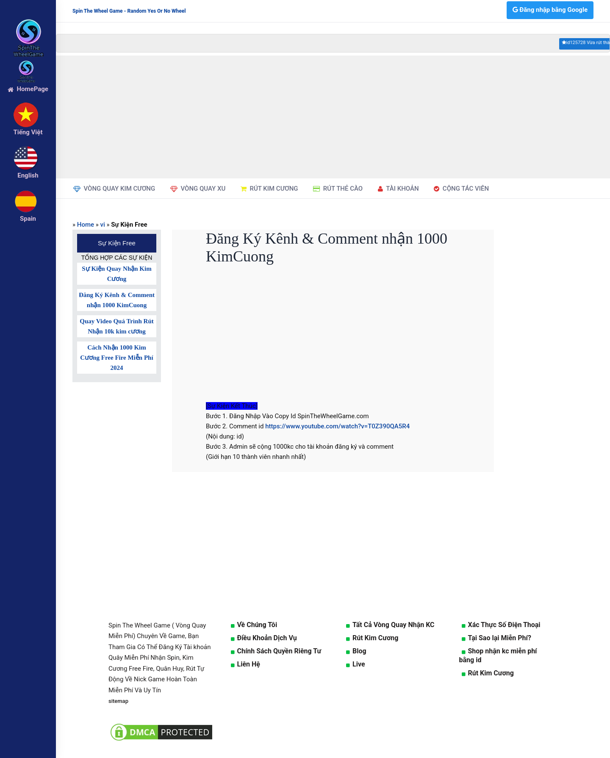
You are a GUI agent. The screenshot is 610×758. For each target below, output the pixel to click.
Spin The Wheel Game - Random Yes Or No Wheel (129, 11)
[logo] (28, 26)
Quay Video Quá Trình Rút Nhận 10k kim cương (117, 326)
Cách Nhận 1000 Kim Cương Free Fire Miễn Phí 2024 (116, 357)
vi (102, 224)
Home (85, 224)
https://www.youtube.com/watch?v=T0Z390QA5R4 (337, 426)
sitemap (118, 701)
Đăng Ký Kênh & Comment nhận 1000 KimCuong (117, 300)
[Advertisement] (333, 117)
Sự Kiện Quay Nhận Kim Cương (116, 273)
